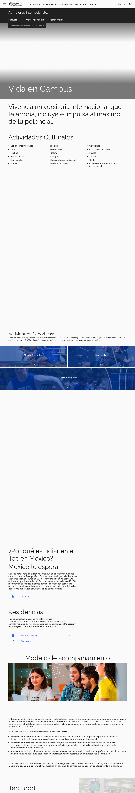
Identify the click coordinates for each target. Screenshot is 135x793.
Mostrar (22, 357)
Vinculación (66, 5)
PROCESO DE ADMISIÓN (35, 20)
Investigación (50, 5)
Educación (35, 5)
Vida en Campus (38, 26)
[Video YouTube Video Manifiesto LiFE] (67, 61)
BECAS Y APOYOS (56, 20)
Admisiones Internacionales (28, 12)
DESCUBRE (12, 20)
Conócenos (80, 5)
